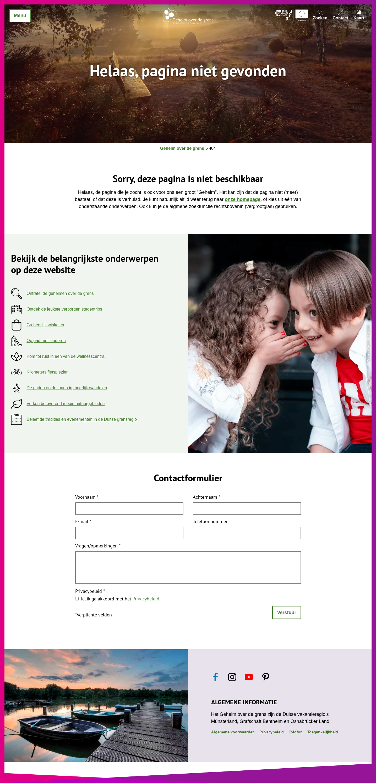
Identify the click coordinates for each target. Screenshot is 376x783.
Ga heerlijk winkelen (45, 325)
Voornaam (87, 497)
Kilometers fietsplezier (47, 372)
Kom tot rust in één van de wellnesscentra (66, 356)
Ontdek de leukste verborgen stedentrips (64, 309)
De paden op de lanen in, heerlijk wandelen (67, 388)
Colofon (295, 731)
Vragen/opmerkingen (98, 546)
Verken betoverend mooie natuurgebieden (66, 403)
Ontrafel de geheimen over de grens (60, 293)
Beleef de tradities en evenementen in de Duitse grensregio (82, 419)
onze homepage (242, 199)
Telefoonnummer (210, 521)
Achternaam (206, 497)
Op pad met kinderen (46, 340)
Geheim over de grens (182, 148)
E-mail (83, 521)
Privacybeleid (90, 591)
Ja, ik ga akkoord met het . (120, 599)
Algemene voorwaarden (233, 731)
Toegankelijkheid (322, 731)
